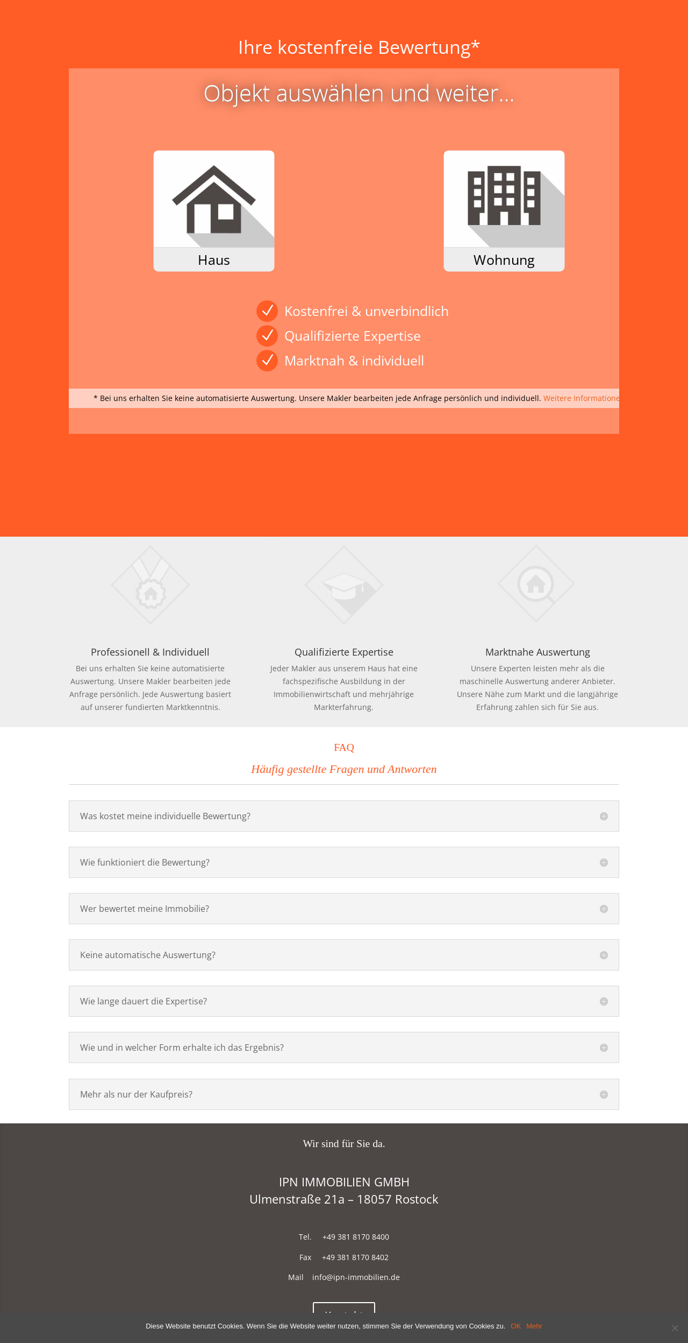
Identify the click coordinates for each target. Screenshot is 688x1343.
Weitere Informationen (584, 398)
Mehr (534, 1326)
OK (516, 1326)
